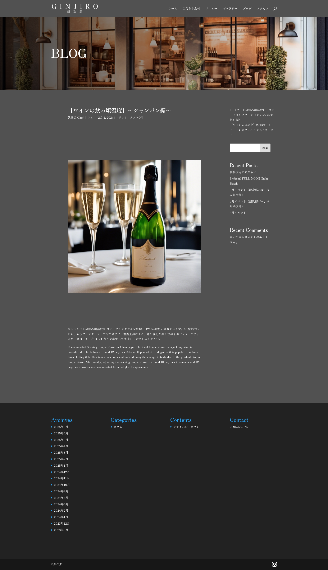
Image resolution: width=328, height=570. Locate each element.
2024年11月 (62, 478)
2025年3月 (61, 452)
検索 (265, 148)
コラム (120, 117)
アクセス (263, 8)
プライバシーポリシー (187, 427)
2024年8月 (61, 498)
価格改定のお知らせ (243, 172)
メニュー (211, 8)
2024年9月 (61, 491)
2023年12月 (62, 523)
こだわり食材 (191, 8)
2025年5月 (61, 440)
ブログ (247, 8)
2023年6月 (61, 530)
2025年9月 (61, 427)
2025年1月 (61, 465)
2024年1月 (61, 517)
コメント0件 (135, 117)
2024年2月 (61, 510)
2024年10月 (62, 485)
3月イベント (238, 213)
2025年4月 (61, 446)
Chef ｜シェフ (86, 117)
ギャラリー (230, 8)
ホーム (172, 8)
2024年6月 (61, 504)
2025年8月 (61, 433)
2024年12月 (62, 472)
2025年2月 (61, 459)
